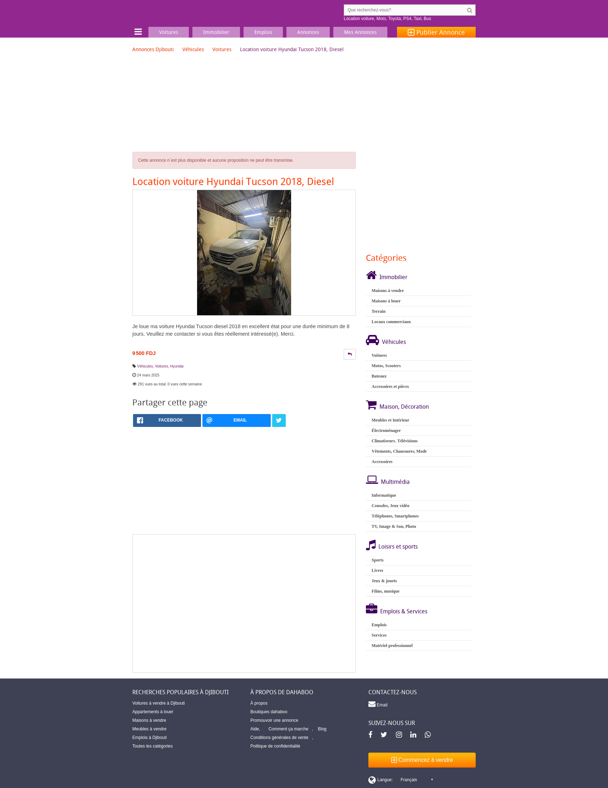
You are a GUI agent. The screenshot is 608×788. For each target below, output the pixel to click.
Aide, (255, 728)
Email (377, 703)
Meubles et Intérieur (390, 420)
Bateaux (379, 376)
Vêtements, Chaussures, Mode (399, 451)
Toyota (394, 18)
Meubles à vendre (149, 728)
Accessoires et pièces (390, 386)
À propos (259, 703)
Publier (436, 32)
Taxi (417, 18)
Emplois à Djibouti (149, 737)
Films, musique (385, 591)
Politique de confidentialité (275, 746)
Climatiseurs (383, 440)
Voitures (221, 49)
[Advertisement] (244, 603)
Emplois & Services (403, 611)
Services (379, 635)
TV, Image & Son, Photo (394, 526)
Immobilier (393, 277)
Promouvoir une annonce (274, 720)
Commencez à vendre (422, 760)
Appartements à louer (152, 711)
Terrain (379, 311)
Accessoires (382, 461)
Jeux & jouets (384, 580)
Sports (377, 560)
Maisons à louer (386, 300)
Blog (322, 728)
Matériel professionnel (392, 645)
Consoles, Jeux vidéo (391, 505)
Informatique (384, 495)
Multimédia (395, 482)
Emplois (379, 624)
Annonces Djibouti (153, 49)
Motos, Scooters (386, 365)
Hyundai (176, 366)
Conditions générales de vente (279, 737)
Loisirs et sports (398, 546)
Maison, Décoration (404, 406)
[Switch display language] (400, 779)
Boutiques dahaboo (268, 711)
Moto (381, 18)
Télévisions (407, 440)
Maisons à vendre (388, 290)
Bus (427, 18)
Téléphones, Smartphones (395, 516)
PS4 (407, 18)
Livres (377, 570)
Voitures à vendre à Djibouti (158, 703)
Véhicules (193, 49)
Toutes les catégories (152, 746)
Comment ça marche (288, 728)
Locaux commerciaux (391, 321)
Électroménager (386, 430)
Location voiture (359, 18)
